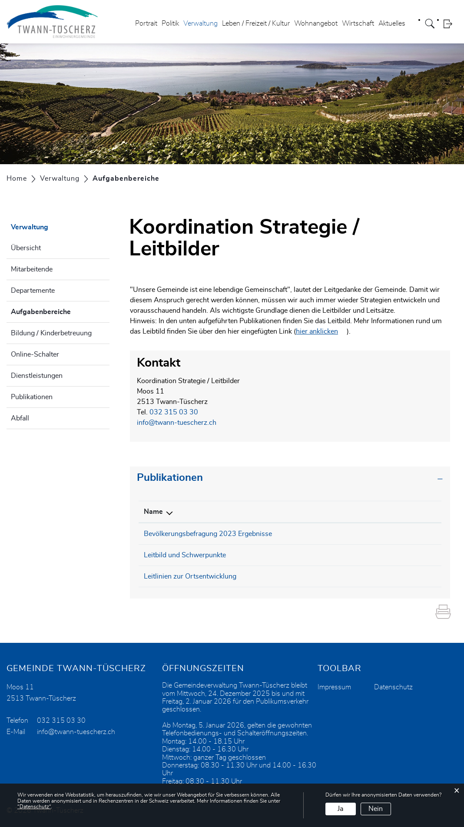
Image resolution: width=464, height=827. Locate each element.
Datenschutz (393, 687)
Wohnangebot (316, 23)
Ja (340, 808)
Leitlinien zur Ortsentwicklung (190, 576)
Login (450, 24)
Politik (170, 23)
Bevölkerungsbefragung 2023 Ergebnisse (208, 533)
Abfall (20, 418)
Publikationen (32, 397)
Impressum (334, 687)
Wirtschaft (358, 23)
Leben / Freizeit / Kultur (256, 23)
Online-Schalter (35, 354)
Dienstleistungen (37, 375)
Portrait (146, 23)
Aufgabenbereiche (60, 310)
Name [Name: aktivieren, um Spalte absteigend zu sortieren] (153, 511)
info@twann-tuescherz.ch (176, 422)
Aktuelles (391, 23)
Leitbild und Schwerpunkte (185, 555)
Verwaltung (200, 23)
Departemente (33, 290)
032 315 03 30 (173, 412)
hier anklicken (317, 331)
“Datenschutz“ (34, 806)
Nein (375, 808)
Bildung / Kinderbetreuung (51, 333)
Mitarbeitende (32, 269)
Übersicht (26, 248)
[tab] (290, 478)
